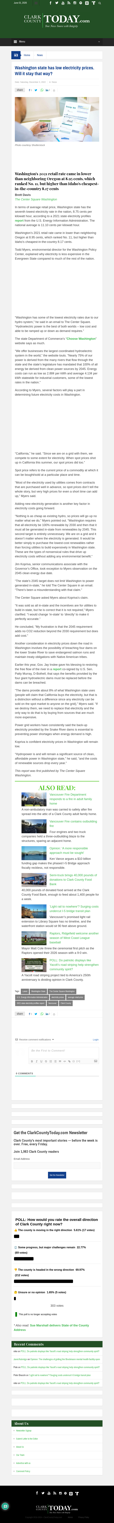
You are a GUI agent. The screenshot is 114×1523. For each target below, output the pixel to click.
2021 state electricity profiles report (30, 1003)
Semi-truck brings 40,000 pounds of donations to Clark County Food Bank (73, 880)
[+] (78, 1061)
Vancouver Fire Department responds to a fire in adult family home (71, 799)
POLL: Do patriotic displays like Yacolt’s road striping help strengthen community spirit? (74, 965)
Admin (70, 1517)
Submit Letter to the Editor (27, 1438)
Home (27, 55)
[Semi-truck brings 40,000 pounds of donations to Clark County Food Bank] (34, 880)
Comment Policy (23, 1471)
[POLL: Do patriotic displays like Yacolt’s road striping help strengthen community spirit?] (34, 965)
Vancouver (52, 1003)
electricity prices (58, 997)
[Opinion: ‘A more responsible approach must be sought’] (34, 853)
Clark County (66, 1003)
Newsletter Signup (23, 1430)
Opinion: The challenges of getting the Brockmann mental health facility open (65, 1359)
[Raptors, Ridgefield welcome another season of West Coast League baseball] (34, 938)
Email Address (22, 1158)
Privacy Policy (83, 1517)
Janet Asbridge (20, 1359)
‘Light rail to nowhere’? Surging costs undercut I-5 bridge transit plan (60, 1375)
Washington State (38, 991)
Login (95, 1039)
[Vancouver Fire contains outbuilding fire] (34, 826)
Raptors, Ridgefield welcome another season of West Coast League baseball (74, 938)
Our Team (20, 1455)
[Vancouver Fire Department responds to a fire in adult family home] (34, 799)
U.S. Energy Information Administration (32, 997)
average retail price (75, 997)
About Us (20, 1447)
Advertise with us (23, 1463)
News (40, 55)
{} (73, 1061)
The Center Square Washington (36, 199)
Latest (24, 991)
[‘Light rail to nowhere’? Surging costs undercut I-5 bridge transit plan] (34, 911)
